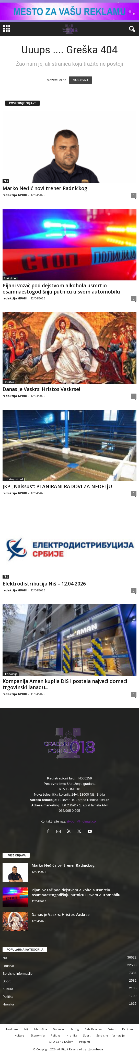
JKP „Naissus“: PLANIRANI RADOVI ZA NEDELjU (57, 486)
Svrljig (75, 1029)
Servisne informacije (17, 973)
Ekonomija (10, 674)
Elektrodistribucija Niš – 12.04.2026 (44, 583)
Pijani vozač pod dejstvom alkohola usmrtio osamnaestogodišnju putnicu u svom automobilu (61, 288)
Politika (8, 997)
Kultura (8, 989)
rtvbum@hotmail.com (83, 821)
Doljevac (59, 1029)
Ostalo (112, 1029)
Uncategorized (13, 479)
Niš (6, 181)
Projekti (84, 1041)
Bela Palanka (93, 1029)
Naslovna (12, 1029)
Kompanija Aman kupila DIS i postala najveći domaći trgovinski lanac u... (65, 684)
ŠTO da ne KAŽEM (61, 1041)
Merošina (40, 1029)
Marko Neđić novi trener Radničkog (45, 188)
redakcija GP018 (15, 195)
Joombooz (96, 1049)
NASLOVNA (80, 80)
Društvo (9, 382)
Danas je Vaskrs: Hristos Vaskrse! (41, 389)
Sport (6, 981)
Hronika (8, 1004)
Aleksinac (10, 278)
